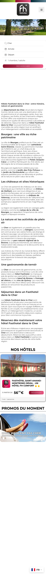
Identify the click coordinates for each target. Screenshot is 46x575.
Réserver (36, 393)
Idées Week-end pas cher (23, 436)
